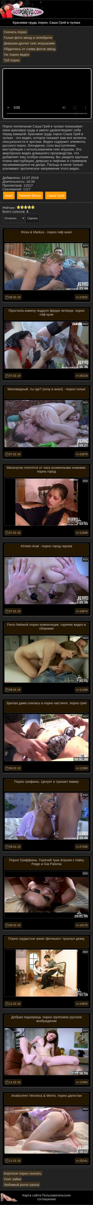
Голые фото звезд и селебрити (28, 37)
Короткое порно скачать (22, 1173)
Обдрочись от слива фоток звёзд (29, 49)
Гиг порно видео (16, 54)
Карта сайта (31, 1195)
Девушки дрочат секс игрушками (29, 43)
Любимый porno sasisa (21, 1185)
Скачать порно (15, 32)
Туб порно (12, 60)
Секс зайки (12, 1179)
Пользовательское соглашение (54, 1197)
